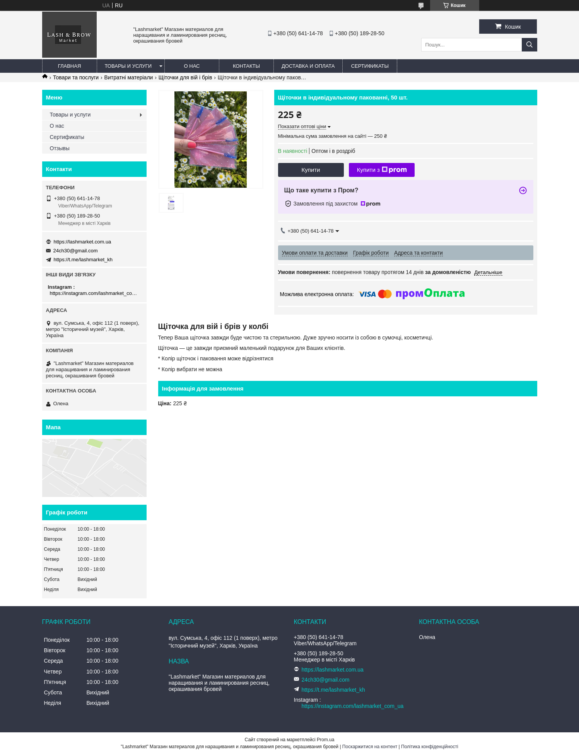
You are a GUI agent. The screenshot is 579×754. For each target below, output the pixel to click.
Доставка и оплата (308, 66)
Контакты (246, 66)
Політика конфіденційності (429, 746)
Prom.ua (325, 739)
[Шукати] (529, 44)
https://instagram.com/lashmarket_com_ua (95, 293)
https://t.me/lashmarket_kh (83, 259)
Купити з (382, 169)
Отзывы (60, 148)
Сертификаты (370, 66)
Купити (311, 169)
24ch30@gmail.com (75, 251)
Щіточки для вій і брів (185, 77)
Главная (69, 66)
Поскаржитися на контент (369, 746)
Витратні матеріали (128, 77)
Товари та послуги (76, 77)
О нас (192, 66)
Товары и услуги (128, 66)
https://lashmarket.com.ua (82, 242)
